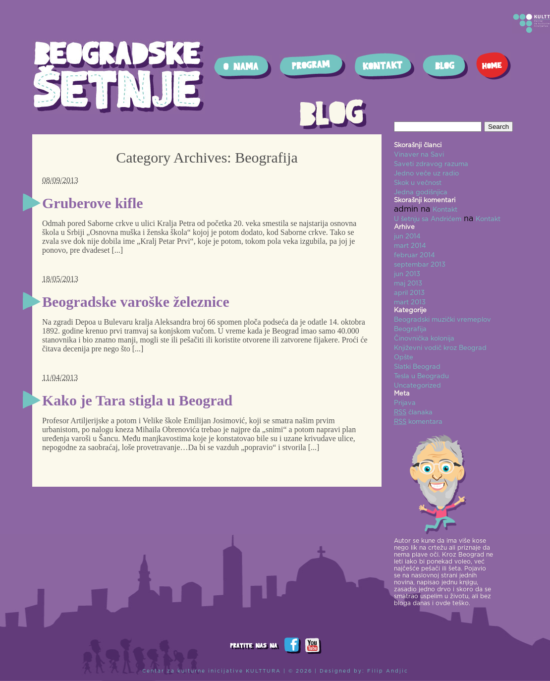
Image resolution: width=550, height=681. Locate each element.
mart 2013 (410, 302)
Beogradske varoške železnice (135, 301)
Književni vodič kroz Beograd (440, 348)
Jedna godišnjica (420, 192)
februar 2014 (414, 255)
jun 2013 (407, 274)
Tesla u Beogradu (421, 376)
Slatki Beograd (417, 367)
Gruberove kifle (92, 203)
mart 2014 (410, 246)
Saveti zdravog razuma (431, 164)
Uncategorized (417, 386)
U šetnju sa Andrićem (427, 219)
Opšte (403, 357)
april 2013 (409, 293)
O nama (243, 67)
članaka (413, 412)
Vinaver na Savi (419, 155)
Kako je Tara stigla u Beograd (137, 400)
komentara (418, 422)
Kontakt (384, 66)
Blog (445, 67)
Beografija (410, 329)
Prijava (405, 403)
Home (493, 66)
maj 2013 (408, 284)
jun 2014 (407, 236)
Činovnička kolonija (424, 339)
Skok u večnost (417, 183)
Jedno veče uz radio (426, 173)
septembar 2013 (419, 265)
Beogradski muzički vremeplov (442, 320)
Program (312, 66)
